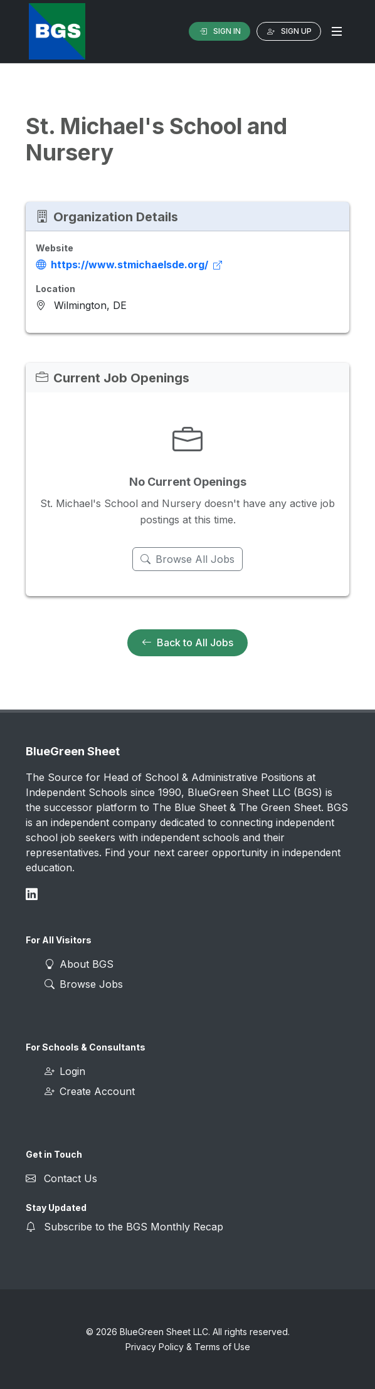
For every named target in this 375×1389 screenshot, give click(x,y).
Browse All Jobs (187, 559)
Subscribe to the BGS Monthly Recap (133, 1226)
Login (65, 1071)
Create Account (90, 1091)
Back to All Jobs (187, 643)
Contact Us (70, 1178)
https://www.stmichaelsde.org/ (129, 264)
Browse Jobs (84, 984)
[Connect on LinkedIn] (32, 894)
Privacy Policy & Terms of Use (187, 1346)
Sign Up (289, 31)
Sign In (219, 31)
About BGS (79, 964)
